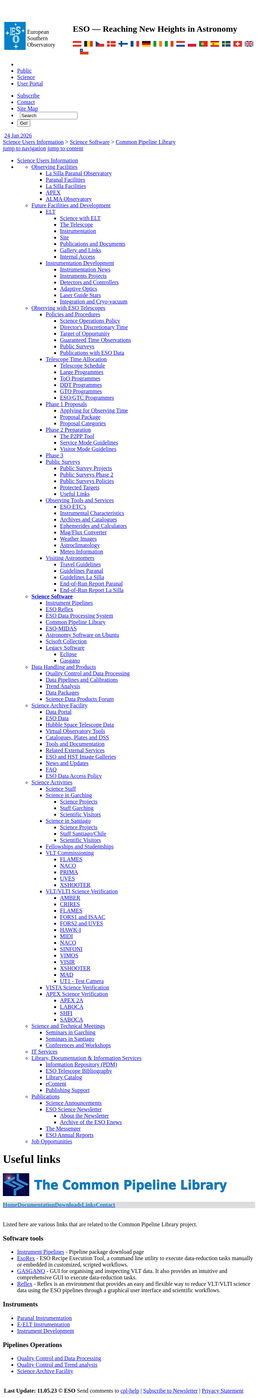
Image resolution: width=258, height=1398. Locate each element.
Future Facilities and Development (71, 205)
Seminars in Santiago (70, 1039)
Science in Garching (69, 795)
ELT (51, 212)
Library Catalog (64, 1077)
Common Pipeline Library (146, 142)
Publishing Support (68, 1090)
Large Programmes (81, 372)
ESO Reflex (59, 609)
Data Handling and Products (63, 667)
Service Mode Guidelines (89, 443)
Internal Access (77, 257)
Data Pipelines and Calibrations (82, 680)
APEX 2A (71, 1000)
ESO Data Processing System (79, 616)
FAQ (51, 769)
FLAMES (71, 859)
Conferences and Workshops (78, 1045)
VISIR (67, 962)
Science (26, 77)
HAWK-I (70, 930)
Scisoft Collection (66, 641)
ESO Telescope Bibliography (79, 1071)
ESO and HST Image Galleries (81, 757)
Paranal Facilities (65, 180)
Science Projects (78, 802)
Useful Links (75, 494)
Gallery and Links (80, 250)
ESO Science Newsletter (74, 1109)
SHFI (66, 1013)
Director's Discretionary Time (94, 327)
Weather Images (78, 539)
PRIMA (69, 872)
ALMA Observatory (69, 199)
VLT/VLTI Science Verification (82, 891)
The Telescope (76, 225)
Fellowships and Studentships (79, 846)
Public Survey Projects (86, 468)
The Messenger (63, 1129)
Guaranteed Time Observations (95, 340)
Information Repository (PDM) (81, 1064)
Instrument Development (45, 1331)
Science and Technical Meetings (68, 1026)
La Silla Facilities (66, 186)
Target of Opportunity (85, 334)
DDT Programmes (81, 385)
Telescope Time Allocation (76, 359)
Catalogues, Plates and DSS (77, 737)
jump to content (65, 148)
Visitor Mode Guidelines (88, 449)
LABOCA (72, 1007)
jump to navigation (24, 148)
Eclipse (68, 654)
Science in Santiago (68, 821)
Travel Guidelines (80, 564)
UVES (67, 878)
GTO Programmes (81, 391)
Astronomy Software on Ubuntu (82, 635)
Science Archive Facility (59, 705)
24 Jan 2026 (18, 135)
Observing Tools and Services (80, 500)
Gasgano (70, 661)
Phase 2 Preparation (68, 430)
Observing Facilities (54, 167)
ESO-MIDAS (61, 628)
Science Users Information (33, 142)
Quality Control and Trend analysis (57, 1365)
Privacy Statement (222, 1391)
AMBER (70, 898)
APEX (53, 192)
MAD (66, 975)
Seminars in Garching (71, 1032)
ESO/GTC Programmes (87, 398)
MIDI (66, 936)
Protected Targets (80, 487)
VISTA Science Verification (77, 987)
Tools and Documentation (75, 744)
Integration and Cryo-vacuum (93, 301)
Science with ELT (80, 218)
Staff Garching (76, 808)
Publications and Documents (92, 244)
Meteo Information (81, 552)
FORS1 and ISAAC (82, 917)
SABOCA (71, 1020)
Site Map (27, 108)
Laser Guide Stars (80, 295)
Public (24, 71)
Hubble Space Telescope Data (80, 725)
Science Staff (61, 789)
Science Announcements (74, 1103)
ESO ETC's (73, 507)
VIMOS (69, 955)
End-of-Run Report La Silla (91, 590)
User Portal (30, 83)
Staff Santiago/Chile (83, 834)
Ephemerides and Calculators (93, 526)
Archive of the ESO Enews (91, 1122)
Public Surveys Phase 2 (86, 475)
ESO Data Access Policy (74, 776)
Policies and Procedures (73, 314)
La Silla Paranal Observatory (79, 173)
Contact (26, 102)
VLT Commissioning (70, 853)
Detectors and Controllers (89, 282)
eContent (56, 1084)
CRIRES (70, 904)
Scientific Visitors (80, 814)
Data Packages (62, 693)
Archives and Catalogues (88, 519)
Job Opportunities (51, 1141)
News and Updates (67, 763)
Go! (23, 123)
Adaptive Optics (78, 289)
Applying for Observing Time (94, 410)
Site (64, 237)
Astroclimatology (80, 545)
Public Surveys (77, 346)
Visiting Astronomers (70, 558)
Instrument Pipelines (69, 603)
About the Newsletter (84, 1116)
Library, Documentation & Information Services (86, 1058)
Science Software (90, 142)
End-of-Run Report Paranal (91, 584)
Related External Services (75, 750)
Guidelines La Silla (82, 577)
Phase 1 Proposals (66, 404)
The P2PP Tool (77, 436)
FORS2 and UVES (81, 923)
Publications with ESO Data (92, 353)
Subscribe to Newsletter (170, 1391)
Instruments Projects (83, 276)
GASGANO (31, 1271)
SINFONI (71, 949)
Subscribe (28, 96)
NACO (68, 866)
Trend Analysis (63, 686)
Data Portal (58, 712)
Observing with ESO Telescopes (68, 308)
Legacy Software (65, 648)
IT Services (44, 1052)
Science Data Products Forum (80, 699)
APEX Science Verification (77, 994)
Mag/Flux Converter (83, 532)
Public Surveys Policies (87, 481)
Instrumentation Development (80, 263)
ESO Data (57, 718)
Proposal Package (80, 417)
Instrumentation (78, 231)
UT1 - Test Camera (82, 981)
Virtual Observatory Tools (75, 731)
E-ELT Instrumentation (43, 1324)
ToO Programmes (80, 378)
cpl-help (130, 1391)
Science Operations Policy (90, 321)
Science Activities (51, 782)
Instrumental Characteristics (92, 513)
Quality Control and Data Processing (88, 673)
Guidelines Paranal (81, 571)
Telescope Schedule (82, 366)
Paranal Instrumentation (44, 1318)
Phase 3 (54, 455)
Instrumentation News (85, 269)
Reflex (24, 1284)
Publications (45, 1096)
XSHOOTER (75, 885)
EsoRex (26, 1258)
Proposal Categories (83, 423)
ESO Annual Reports (69, 1135)
